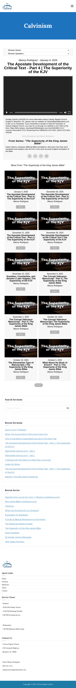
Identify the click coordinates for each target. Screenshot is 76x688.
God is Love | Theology (15, 430)
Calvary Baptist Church (44, 684)
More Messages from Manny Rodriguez (38, 136)
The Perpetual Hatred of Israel (18, 524)
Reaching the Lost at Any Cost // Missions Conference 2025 (32, 497)
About (4, 588)
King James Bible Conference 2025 (21, 501)
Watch (20, 207)
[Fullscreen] (69, 112)
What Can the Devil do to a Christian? (22, 510)
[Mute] (65, 112)
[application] (38, 95)
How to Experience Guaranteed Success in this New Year (30, 439)
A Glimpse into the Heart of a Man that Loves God (28, 460)
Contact (4, 591)
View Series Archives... (15, 542)
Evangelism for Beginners (16, 515)
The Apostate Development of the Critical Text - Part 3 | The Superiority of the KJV (38, 470)
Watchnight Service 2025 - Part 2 (20, 451)
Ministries (5, 585)
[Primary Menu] (72, 6)
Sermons (5, 582)
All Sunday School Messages (18, 537)
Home (4, 579)
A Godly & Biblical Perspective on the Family (25, 519)
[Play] (7, 112)
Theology (9, 506)
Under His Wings (12, 464)
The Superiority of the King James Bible (23, 528)
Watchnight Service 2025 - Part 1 (20, 455)
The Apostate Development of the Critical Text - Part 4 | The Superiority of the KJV (38, 445)
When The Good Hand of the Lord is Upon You (26, 434)
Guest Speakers (12, 533)
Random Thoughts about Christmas (21, 477)
